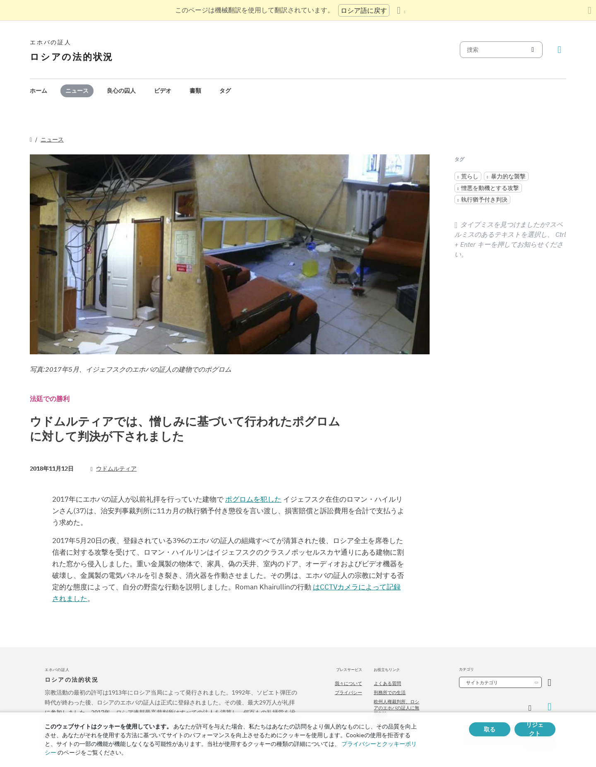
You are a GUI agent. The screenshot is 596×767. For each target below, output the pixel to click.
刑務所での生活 (390, 692)
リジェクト (534, 729)
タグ (225, 90)
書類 (195, 90)
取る (489, 729)
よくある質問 (387, 683)
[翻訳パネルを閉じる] (589, 10)
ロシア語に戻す (364, 10)
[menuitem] (38, 90)
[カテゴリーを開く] (549, 682)
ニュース (77, 90)
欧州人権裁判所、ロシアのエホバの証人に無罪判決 (396, 708)
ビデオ (162, 90)
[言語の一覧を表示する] (401, 10)
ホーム (38, 90)
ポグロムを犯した (253, 499)
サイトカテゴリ (482, 682)
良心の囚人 (121, 90)
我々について (348, 683)
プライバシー (348, 692)
